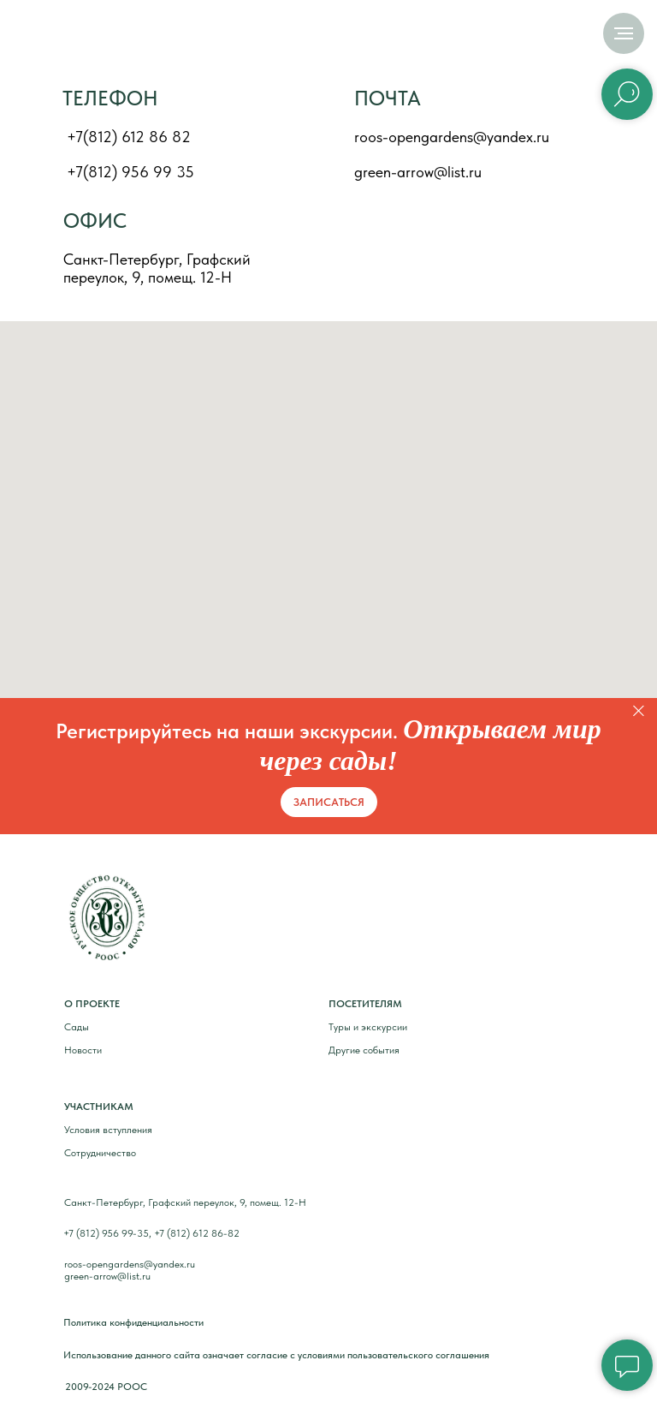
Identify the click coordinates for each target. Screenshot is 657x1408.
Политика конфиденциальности (133, 1322)
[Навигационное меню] (623, 33)
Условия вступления (108, 1130)
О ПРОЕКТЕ (92, 1004)
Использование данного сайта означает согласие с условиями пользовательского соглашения (276, 1355)
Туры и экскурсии (367, 1027)
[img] (84, 35)
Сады (76, 1027)
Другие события (364, 1050)
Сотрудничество (100, 1153)
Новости (83, 1050)
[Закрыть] (638, 711)
